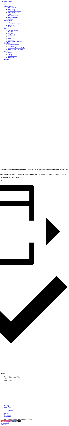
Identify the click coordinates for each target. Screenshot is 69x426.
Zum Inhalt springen (6, 1)
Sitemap (6, 405)
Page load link (5, 423)
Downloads (7, 407)
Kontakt (6, 413)
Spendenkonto (8, 410)
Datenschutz (7, 416)
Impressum (7, 415)
